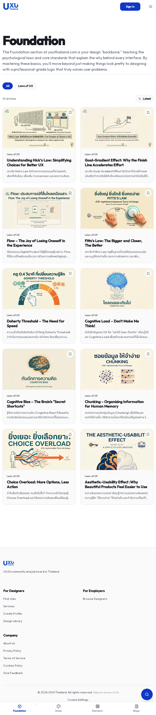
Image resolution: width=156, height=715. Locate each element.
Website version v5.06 (106, 692)
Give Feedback (13, 673)
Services (8, 606)
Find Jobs (9, 599)
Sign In (130, 6)
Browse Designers (95, 599)
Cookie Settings (78, 700)
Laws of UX (25, 86)
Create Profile (12, 613)
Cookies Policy (12, 665)
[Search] (147, 694)
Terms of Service (14, 658)
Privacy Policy (12, 651)
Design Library (12, 621)
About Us (9, 643)
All (7, 86)
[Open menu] (150, 6)
